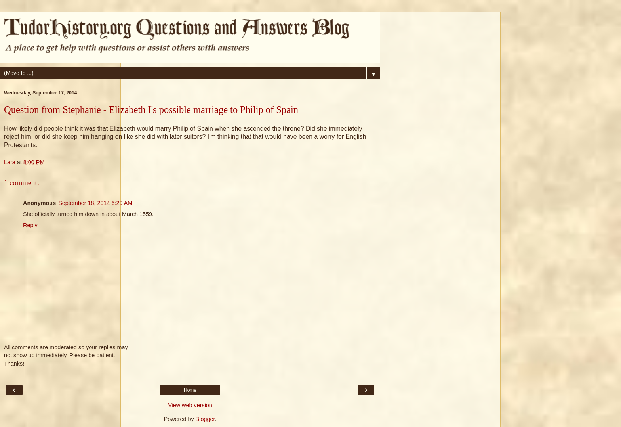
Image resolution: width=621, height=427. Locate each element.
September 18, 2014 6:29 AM (95, 203)
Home (190, 390)
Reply (30, 225)
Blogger (205, 419)
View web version (190, 405)
